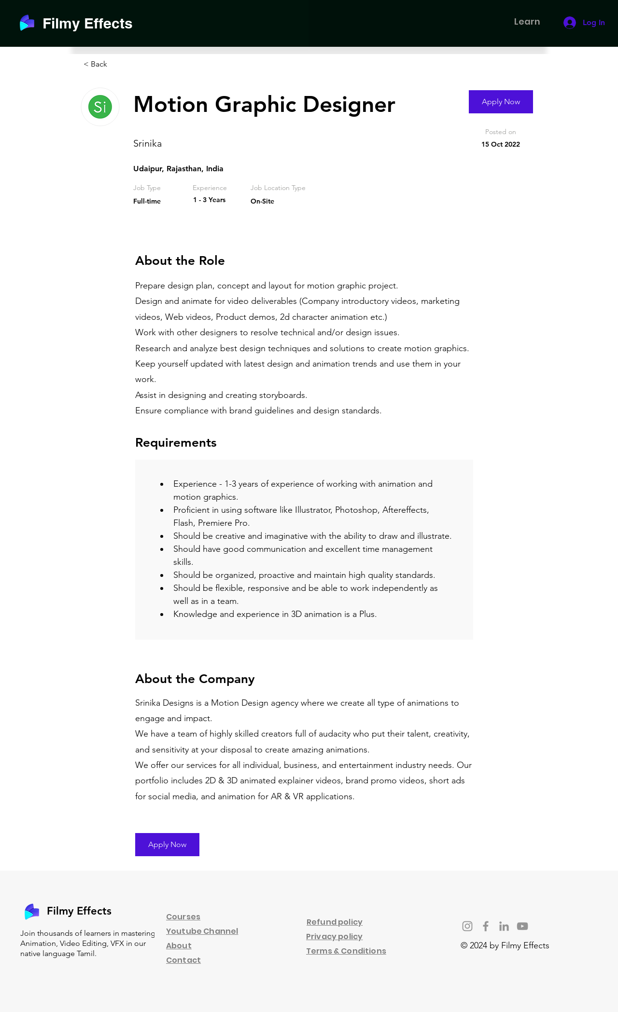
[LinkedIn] (504, 926)
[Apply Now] (501, 101)
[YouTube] (522, 926)
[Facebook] (485, 926)
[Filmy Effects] (93, 23)
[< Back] (118, 64)
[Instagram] (467, 926)
